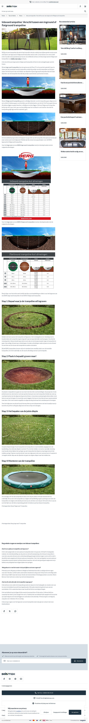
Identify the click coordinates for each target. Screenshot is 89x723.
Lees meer (64, 54)
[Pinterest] (15, 679)
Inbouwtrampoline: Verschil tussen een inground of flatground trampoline (45, 15)
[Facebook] (4, 679)
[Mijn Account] (80, 6)
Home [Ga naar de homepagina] (3, 15)
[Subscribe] (78, 661)
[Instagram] (9, 679)
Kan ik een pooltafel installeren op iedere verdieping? (72, 83)
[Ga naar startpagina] (12, 6)
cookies (18, 711)
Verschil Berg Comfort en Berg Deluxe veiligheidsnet (71, 48)
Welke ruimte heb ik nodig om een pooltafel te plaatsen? (72, 152)
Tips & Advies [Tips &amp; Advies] (12, 15)
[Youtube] (21, 679)
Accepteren (75, 712)
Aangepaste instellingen (60, 712)
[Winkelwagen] (85, 6)
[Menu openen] (2, 6)
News (20, 15)
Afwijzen (46, 712)
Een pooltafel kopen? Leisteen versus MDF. (71, 117)
